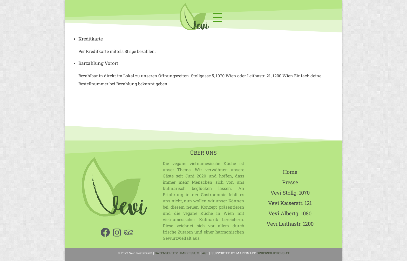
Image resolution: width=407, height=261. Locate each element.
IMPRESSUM (190, 253)
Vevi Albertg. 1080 (289, 213)
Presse (290, 182)
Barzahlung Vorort (98, 63)
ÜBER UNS (203, 152)
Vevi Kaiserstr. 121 (290, 203)
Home (290, 171)
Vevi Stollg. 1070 (290, 192)
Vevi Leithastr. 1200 (290, 223)
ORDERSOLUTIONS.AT (273, 253)
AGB (205, 253)
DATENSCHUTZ (166, 253)
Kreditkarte (90, 39)
